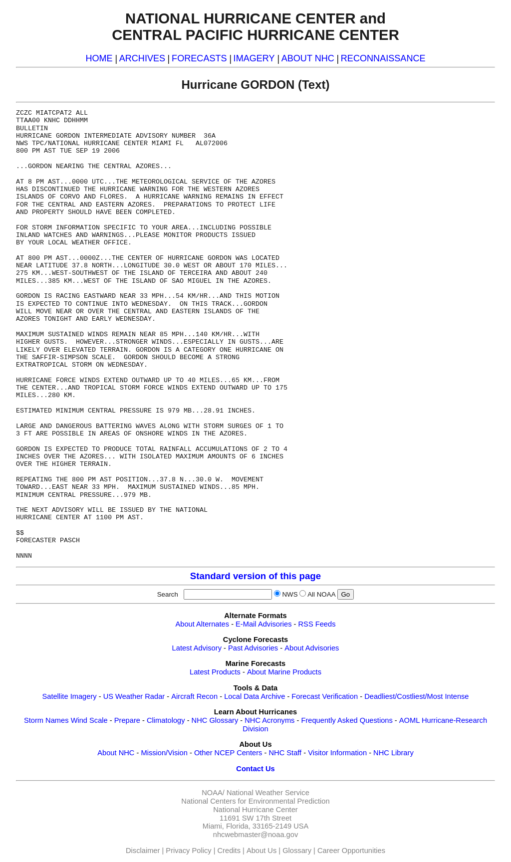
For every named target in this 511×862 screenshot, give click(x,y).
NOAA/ (213, 793)
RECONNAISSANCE (383, 58)
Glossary (296, 851)
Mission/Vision (164, 753)
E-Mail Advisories (263, 624)
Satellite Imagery (69, 696)
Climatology (166, 720)
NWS (289, 594)
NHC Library (393, 753)
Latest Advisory (197, 648)
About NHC (115, 753)
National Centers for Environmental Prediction (255, 801)
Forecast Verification (324, 696)
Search (169, 594)
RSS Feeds (317, 624)
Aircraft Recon (194, 696)
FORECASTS (199, 58)
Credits (229, 851)
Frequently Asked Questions (346, 720)
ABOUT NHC (307, 58)
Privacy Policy (188, 851)
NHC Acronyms (269, 720)
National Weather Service (268, 793)
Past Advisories (253, 648)
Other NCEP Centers (228, 753)
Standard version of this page (255, 576)
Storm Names (46, 720)
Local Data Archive (254, 696)
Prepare (127, 720)
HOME (98, 58)
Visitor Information (337, 753)
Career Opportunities (351, 851)
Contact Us (255, 769)
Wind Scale (89, 720)
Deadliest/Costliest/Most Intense (416, 696)
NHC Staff (284, 753)
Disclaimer (143, 851)
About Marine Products (284, 672)
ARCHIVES (142, 58)
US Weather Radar (134, 696)
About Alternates (203, 624)
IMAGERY (254, 58)
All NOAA (321, 594)
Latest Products (215, 672)
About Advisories (311, 648)
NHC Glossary (215, 720)
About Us (261, 851)
